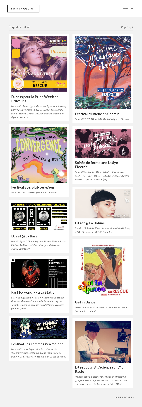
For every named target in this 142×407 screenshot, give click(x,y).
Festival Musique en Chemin (97, 114)
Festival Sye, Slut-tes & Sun (32, 187)
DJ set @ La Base (24, 236)
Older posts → (125, 397)
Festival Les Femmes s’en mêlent (37, 344)
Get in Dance (85, 302)
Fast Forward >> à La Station (33, 292)
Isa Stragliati (23, 8)
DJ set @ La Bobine (90, 223)
